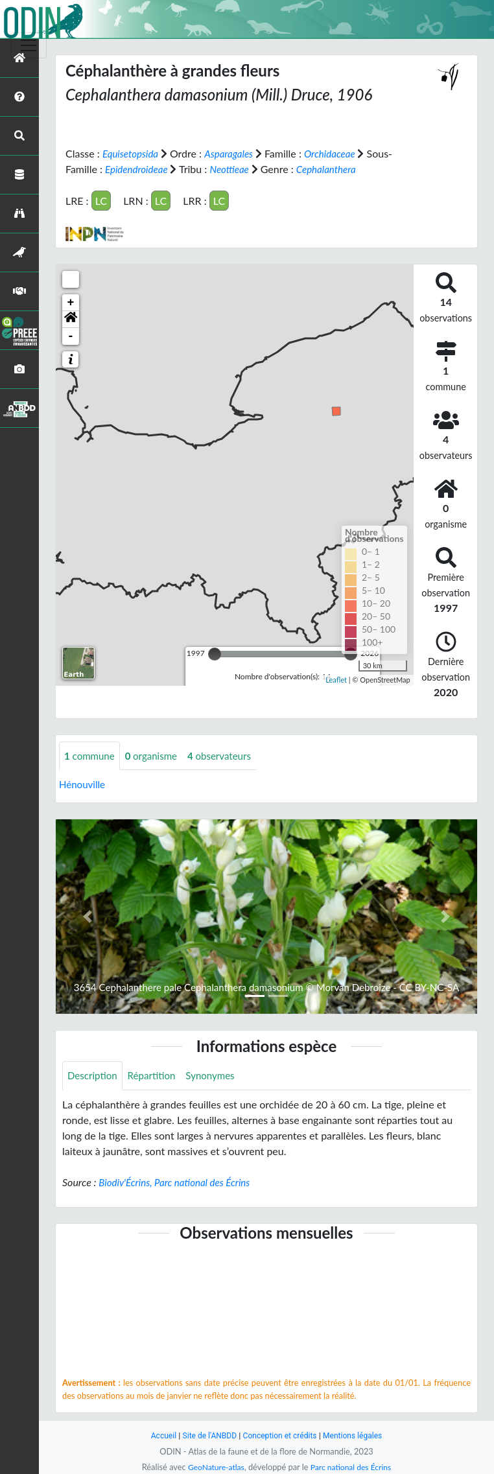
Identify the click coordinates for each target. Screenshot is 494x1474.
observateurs (227, 755)
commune (91, 755)
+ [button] (71, 302)
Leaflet (336, 679)
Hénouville (83, 784)
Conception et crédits (280, 1435)
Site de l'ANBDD (206, 1435)
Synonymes (218, 1076)
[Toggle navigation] (28, 45)
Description (93, 1076)
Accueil (157, 1435)
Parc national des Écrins (352, 1467)
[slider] (214, 653)
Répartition (155, 1076)
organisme (155, 755)
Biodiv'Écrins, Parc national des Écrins (179, 1183)
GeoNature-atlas (213, 1467)
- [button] (71, 336)
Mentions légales (357, 1435)
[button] (70, 318)
